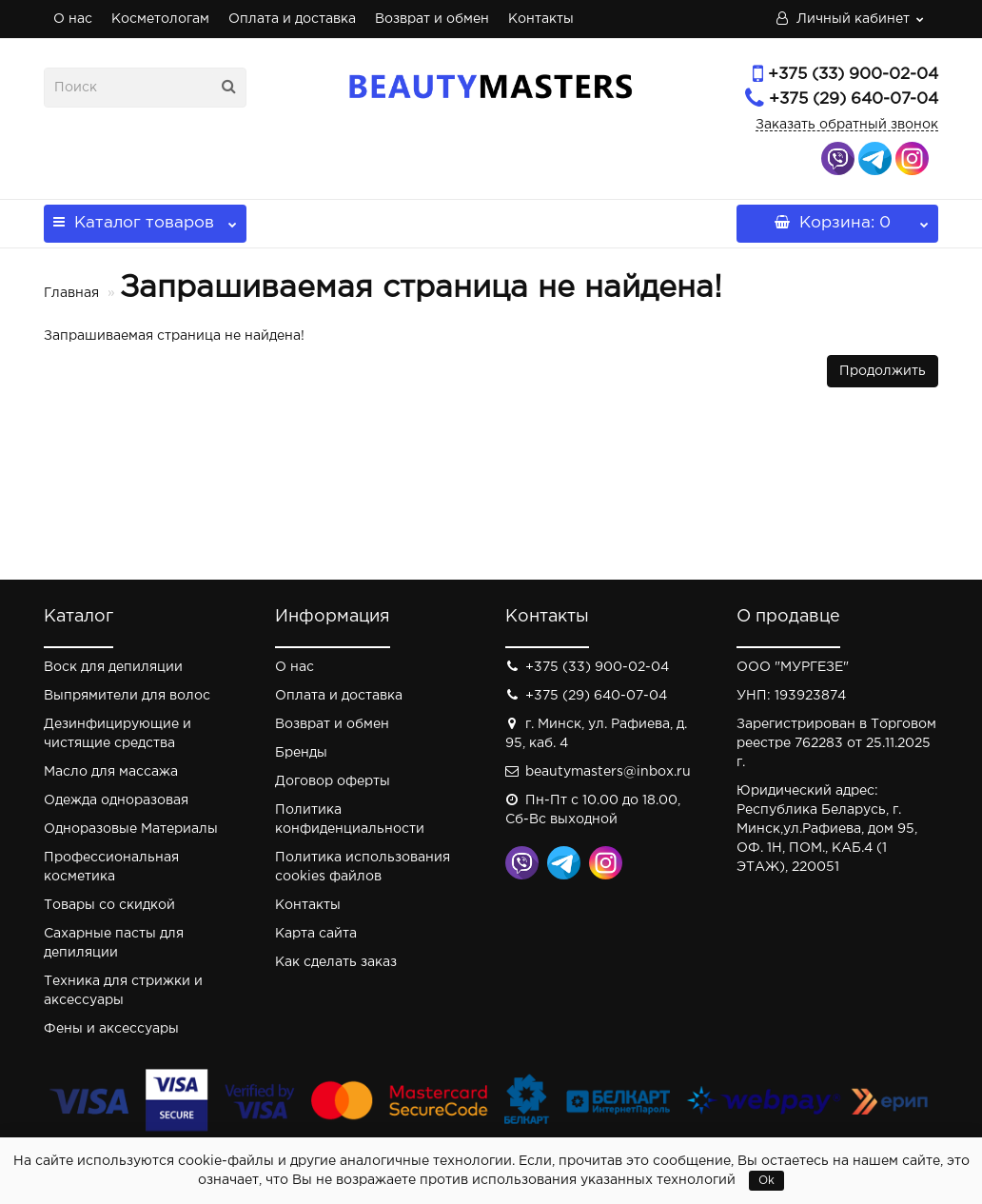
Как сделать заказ (336, 962)
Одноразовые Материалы (131, 829)
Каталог (145, 217)
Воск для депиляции (113, 667)
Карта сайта (316, 933)
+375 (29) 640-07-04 (853, 99)
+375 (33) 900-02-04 (853, 75)
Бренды (301, 753)
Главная (71, 293)
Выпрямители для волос (127, 695)
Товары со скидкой (109, 905)
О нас (72, 19)
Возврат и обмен (432, 19)
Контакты (541, 19)
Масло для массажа (111, 772)
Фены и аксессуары (111, 1029)
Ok (766, 1180)
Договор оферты (332, 781)
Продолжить (882, 371)
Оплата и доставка (292, 19)
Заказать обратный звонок (847, 124)
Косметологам (160, 19)
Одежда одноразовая (116, 800)
